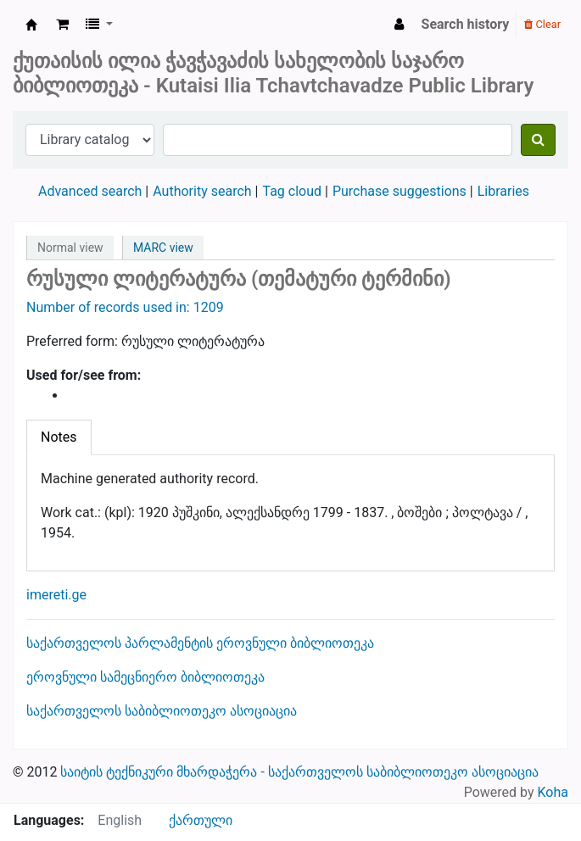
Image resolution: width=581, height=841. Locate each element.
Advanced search (90, 191)
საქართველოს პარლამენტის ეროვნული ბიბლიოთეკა (200, 643)
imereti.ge (56, 595)
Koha (553, 792)
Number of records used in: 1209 (125, 307)
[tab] (59, 437)
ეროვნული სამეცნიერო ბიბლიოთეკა (145, 677)
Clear (542, 24)
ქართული (200, 820)
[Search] (538, 140)
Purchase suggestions (399, 191)
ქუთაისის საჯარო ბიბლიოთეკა (31, 25)
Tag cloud (291, 191)
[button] (62, 25)
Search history (466, 24)
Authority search (202, 191)
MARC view (163, 247)
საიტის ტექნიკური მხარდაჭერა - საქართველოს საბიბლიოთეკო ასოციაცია (299, 772)
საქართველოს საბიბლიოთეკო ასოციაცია (161, 711)
